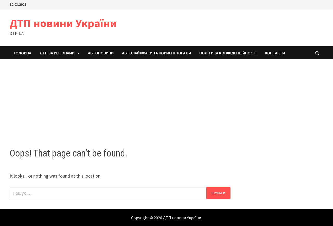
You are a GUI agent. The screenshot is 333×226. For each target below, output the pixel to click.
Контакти (275, 52)
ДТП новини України (63, 23)
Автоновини (101, 52)
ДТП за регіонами (57, 52)
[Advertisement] (166, 98)
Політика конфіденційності (228, 52)
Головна (22, 52)
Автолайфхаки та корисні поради (156, 52)
